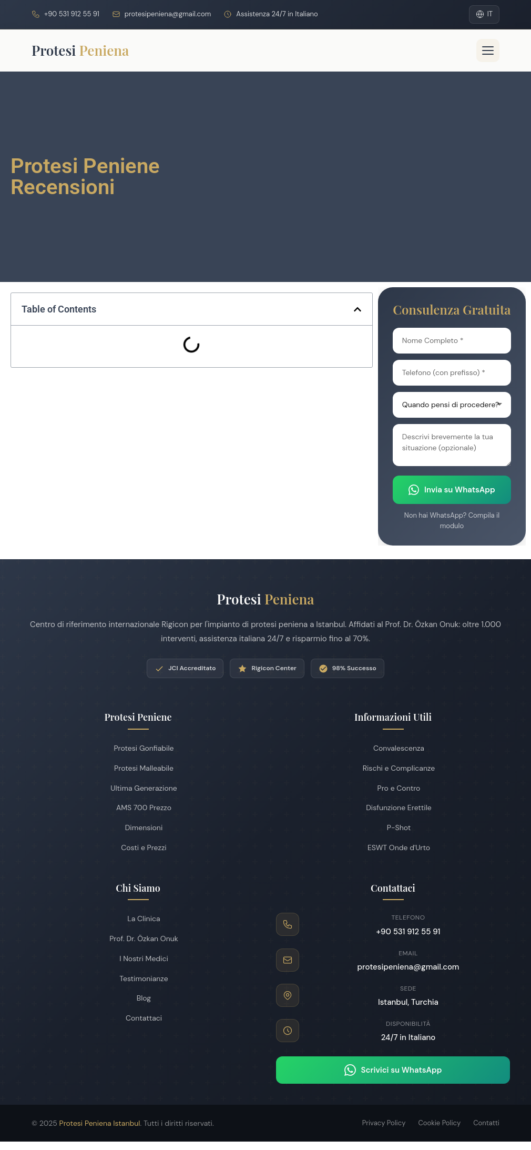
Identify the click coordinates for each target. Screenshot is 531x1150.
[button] (357, 309)
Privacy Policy (384, 1122)
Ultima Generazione (138, 788)
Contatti (486, 1122)
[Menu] (487, 50)
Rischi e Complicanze (393, 768)
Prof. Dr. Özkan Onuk (138, 938)
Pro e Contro (393, 788)
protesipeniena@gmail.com (168, 13)
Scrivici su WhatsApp (393, 1070)
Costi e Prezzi (137, 847)
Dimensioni (138, 827)
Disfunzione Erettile (393, 807)
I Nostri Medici (138, 958)
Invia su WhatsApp (452, 490)
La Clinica (138, 918)
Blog (138, 998)
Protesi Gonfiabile (137, 748)
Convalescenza (393, 748)
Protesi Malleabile (138, 768)
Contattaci (138, 1018)
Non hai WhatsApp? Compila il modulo (451, 520)
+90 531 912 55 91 (71, 13)
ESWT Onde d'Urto (393, 847)
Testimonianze (138, 978)
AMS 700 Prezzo (138, 807)
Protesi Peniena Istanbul (99, 1123)
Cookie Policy (439, 1122)
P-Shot (393, 827)
